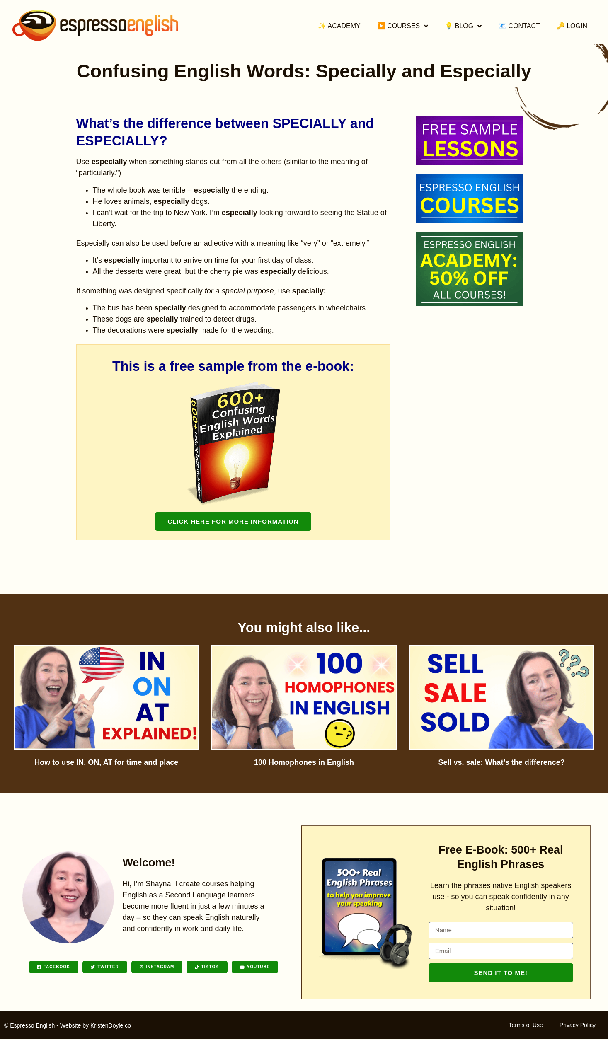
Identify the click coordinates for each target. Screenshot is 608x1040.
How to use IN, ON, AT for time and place (106, 762)
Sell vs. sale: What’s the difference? (501, 762)
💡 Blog (463, 26)
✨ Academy (339, 25)
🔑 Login (572, 25)
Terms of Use (526, 1026)
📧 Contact (519, 25)
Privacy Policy (578, 1026)
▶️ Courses (403, 26)
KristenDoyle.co (110, 1026)
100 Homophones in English (304, 762)
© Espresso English (29, 1026)
